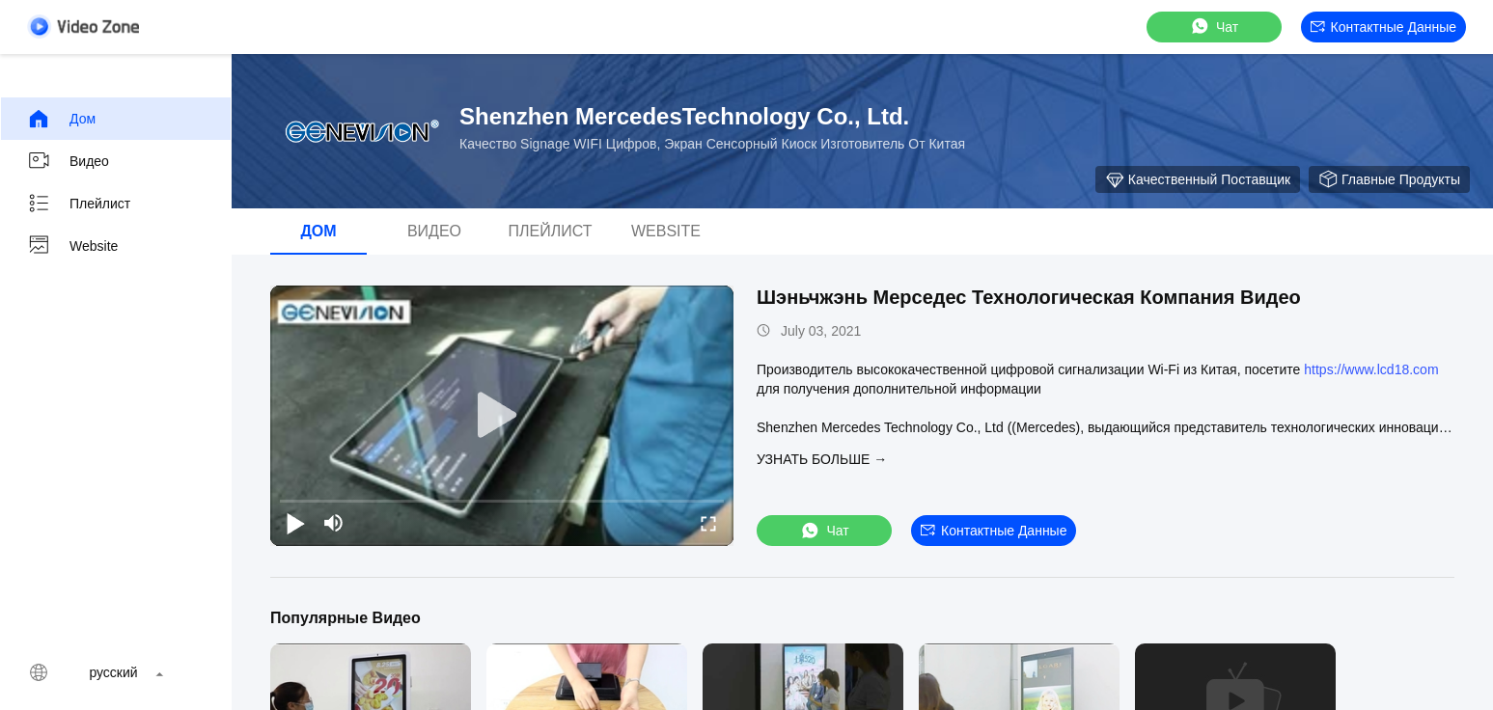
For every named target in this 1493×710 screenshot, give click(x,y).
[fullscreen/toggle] (708, 522)
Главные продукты (1389, 179)
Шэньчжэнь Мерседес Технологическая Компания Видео (1029, 297)
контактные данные (1383, 27)
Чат (1213, 26)
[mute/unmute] (334, 522)
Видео (68, 161)
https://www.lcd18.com (1371, 369)
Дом (61, 118)
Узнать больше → (822, 459)
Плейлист (78, 203)
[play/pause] (295, 522)
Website (72, 246)
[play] (502, 416)
